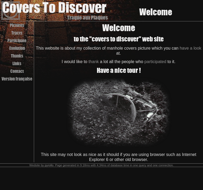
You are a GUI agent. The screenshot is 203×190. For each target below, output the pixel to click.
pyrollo (49, 165)
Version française (17, 78)
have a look (190, 48)
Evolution (17, 48)
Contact (17, 71)
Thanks (17, 56)
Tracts (16, 33)
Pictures (17, 25)
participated (155, 61)
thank (94, 61)
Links (16, 63)
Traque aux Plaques (87, 17)
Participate (16, 40)
